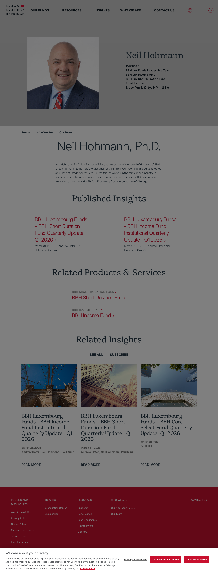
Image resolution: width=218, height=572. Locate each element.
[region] (109, 560)
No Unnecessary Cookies (166, 559)
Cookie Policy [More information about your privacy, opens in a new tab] (87, 568)
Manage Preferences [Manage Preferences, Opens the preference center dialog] (135, 559)
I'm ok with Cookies (196, 559)
